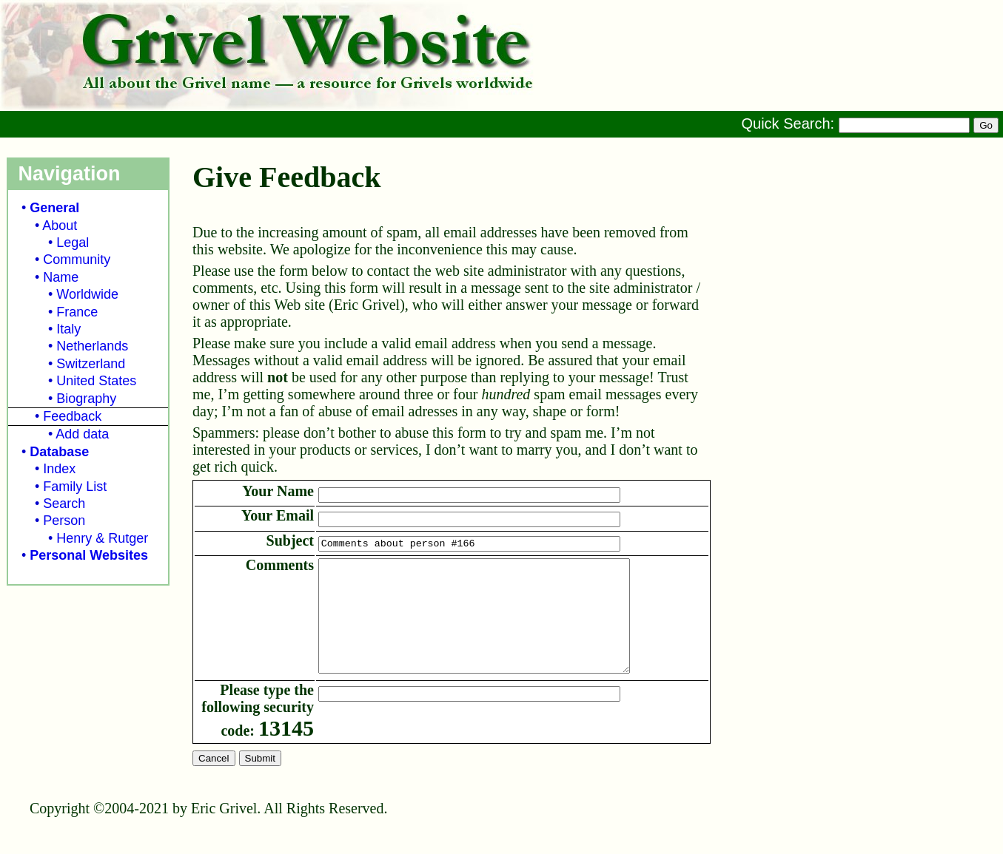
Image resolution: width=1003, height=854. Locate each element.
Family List (75, 486)
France (77, 312)
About (59, 225)
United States (96, 380)
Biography (86, 398)
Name (60, 277)
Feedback (72, 416)
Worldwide (87, 294)
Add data (82, 434)
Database (59, 451)
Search (64, 503)
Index (59, 468)
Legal (72, 242)
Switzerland (90, 363)
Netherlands (92, 346)
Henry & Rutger (102, 538)
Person (64, 520)
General (54, 207)
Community (76, 259)
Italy (68, 329)
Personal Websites (89, 555)
